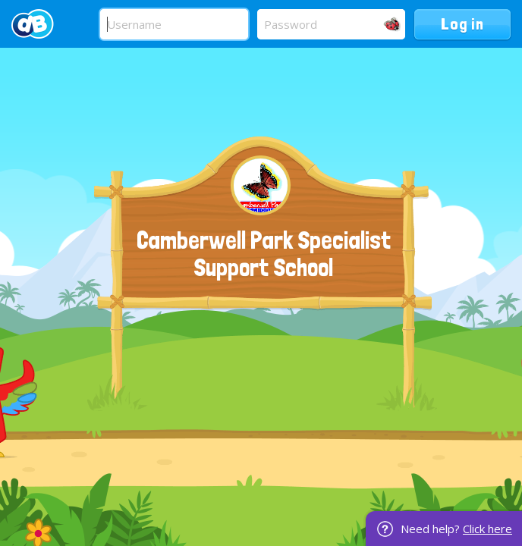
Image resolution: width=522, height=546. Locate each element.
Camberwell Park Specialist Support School (264, 254)
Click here (487, 528)
